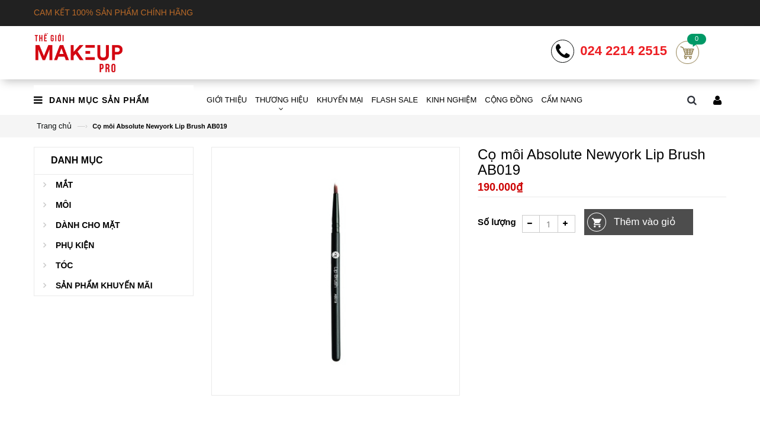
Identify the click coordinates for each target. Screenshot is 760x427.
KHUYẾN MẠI (340, 99)
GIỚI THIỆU (227, 99)
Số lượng (497, 222)
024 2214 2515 (623, 51)
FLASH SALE (394, 99)
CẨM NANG (562, 99)
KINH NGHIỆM (451, 99)
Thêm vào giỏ (644, 221)
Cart (687, 52)
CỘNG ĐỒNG (509, 99)
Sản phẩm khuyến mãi (104, 285)
